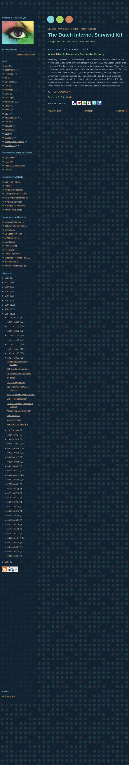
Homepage (88, 111)
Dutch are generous (16, 382)
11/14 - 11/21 (13, 344)
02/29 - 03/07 (13, 556)
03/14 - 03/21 (13, 547)
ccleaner (8, 186)
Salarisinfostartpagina (14, 222)
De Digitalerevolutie (13, 234)
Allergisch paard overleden (19, 411)
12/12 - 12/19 (13, 326)
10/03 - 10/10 (13, 439)
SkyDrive (9, 162)
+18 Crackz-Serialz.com (18, 369)
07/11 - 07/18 (13, 493)
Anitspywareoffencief (14, 190)
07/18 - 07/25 (13, 489)
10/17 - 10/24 (13, 430)
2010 (7, 287)
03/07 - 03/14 (13, 551)
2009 (7, 291)
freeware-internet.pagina (16, 226)
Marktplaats (10, 242)
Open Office (10, 158)
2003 (7, 562)
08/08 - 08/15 (13, 475)
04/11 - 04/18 (13, 529)
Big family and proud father (19, 373)
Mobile (8, 98)
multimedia (9, 102)
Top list (8, 122)
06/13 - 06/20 (13, 507)
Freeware (9, 74)
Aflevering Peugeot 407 (17, 424)
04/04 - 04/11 (13, 534)
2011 (7, 282)
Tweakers (91, 29)
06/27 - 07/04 (13, 502)
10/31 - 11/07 (13, 353)
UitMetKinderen (12, 238)
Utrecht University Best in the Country (80, 54)
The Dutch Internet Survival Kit (85, 35)
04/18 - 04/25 (13, 524)
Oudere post (121, 111)
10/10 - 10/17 (13, 435)
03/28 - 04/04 (13, 538)
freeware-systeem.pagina (16, 266)
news (7, 110)
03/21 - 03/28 (13, 542)
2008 (7, 296)
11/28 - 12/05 (13, 335)
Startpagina (10, 696)
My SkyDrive (63, 29)
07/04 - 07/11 (13, 498)
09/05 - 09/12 (13, 457)
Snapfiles (52, 29)
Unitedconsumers (12, 254)
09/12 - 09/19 (13, 453)
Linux (7, 94)
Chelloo (74, 29)
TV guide (11, 378)
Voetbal (8, 137)
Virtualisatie (10, 130)
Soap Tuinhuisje (14, 420)
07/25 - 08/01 (13, 484)
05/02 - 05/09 (13, 515)
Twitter (83, 29)
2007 (7, 300)
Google (8, 86)
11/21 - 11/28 (13, 340)
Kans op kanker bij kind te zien (21, 394)
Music (7, 106)
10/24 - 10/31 (13, 358)
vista (7, 133)
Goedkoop (9, 82)
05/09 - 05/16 (13, 511)
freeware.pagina (12, 262)
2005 (7, 309)
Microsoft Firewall (12, 182)
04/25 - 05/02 (13, 520)
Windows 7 (10, 145)
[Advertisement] (16, 630)
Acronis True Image (13, 210)
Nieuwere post (54, 111)
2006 (7, 305)
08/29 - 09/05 (13, 462)
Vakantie (8, 125)
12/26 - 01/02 (13, 317)
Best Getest (10, 70)
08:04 (70, 97)
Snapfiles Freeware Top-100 (17, 258)
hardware (9, 90)
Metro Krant (10, 230)
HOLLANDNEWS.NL (62, 92)
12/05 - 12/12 (13, 331)
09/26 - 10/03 (13, 444)
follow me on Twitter (26, 55)
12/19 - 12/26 (13, 322)
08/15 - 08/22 (13, 471)
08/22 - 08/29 (13, 466)
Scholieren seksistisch (17, 399)
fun (6, 78)
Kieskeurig (9, 250)
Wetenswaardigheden (14, 141)
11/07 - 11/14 (13, 349)
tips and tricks (11, 118)
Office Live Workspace (15, 166)
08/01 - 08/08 (13, 480)
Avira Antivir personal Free (16, 198)
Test (6, 113)
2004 (7, 314)
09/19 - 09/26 (13, 448)
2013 (7, 278)
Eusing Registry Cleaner (16, 194)
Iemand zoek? (13, 415)
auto (7, 66)
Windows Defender (13, 202)
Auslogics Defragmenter (15, 206)
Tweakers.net (11, 246)
